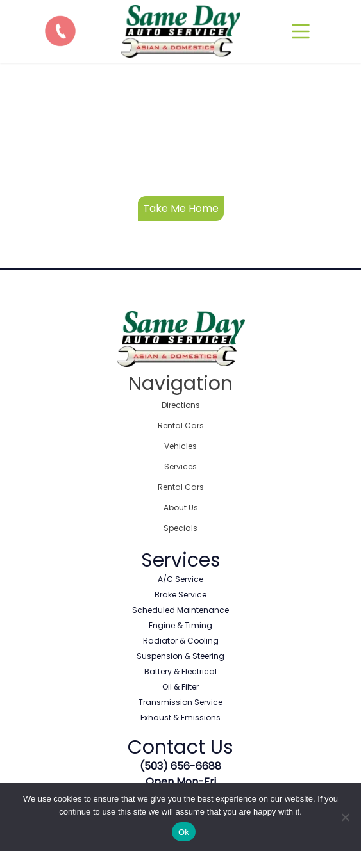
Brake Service (180, 594)
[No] (345, 817)
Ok (183, 832)
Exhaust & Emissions (180, 717)
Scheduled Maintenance (180, 609)
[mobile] (301, 31)
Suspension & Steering (180, 656)
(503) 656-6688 (180, 766)
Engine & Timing (180, 625)
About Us (181, 507)
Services (180, 466)
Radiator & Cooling (181, 640)
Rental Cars (181, 425)
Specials (180, 528)
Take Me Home (181, 208)
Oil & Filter (180, 686)
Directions (181, 405)
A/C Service (180, 579)
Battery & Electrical (180, 671)
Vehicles (180, 446)
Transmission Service (180, 702)
